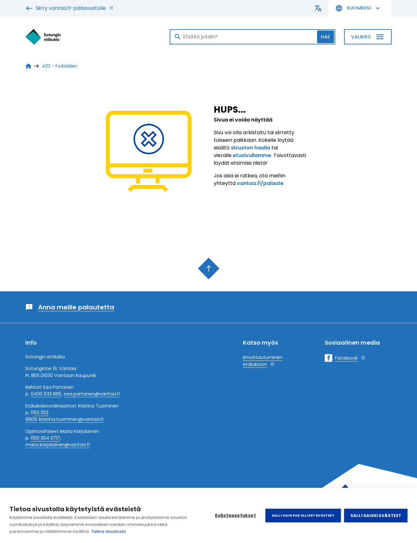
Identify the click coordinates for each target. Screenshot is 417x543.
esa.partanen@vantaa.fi (92, 394)
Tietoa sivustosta (108, 531)
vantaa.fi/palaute (260, 183)
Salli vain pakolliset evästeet (303, 515)
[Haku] (252, 36)
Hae (325, 37)
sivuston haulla (250, 147)
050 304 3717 (45, 438)
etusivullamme (252, 155)
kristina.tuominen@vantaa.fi (71, 419)
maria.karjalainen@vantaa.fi (57, 444)
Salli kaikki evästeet (375, 516)
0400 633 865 (46, 394)
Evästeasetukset (235, 516)
